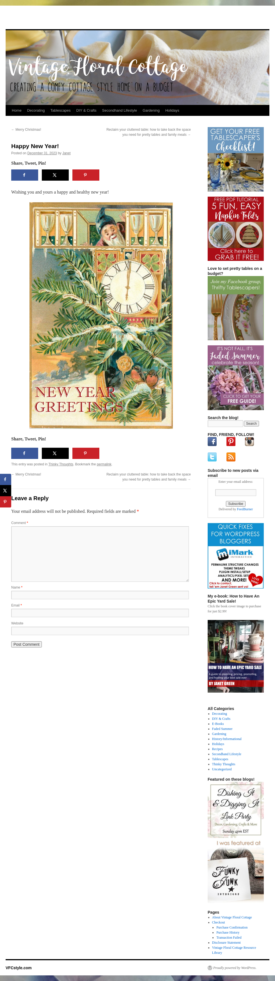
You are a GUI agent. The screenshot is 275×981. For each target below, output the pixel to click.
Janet (66, 153)
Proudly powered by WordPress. (234, 968)
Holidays (172, 110)
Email (16, 605)
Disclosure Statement (226, 943)
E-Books (218, 724)
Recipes (217, 749)
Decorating (36, 110)
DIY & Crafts (86, 110)
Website (17, 623)
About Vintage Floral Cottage (232, 917)
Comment (19, 523)
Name (16, 587)
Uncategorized (222, 769)
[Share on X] (55, 175)
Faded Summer (222, 729)
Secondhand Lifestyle (119, 110)
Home (17, 110)
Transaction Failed (228, 937)
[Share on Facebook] (24, 175)
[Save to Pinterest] (85, 175)
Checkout (218, 922)
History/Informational (227, 739)
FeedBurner (245, 509)
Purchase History (227, 932)
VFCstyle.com (33, 19)
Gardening (151, 110)
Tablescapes (61, 110)
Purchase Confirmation (231, 927)
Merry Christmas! (26, 130)
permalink (104, 464)
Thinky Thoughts (61, 464)
